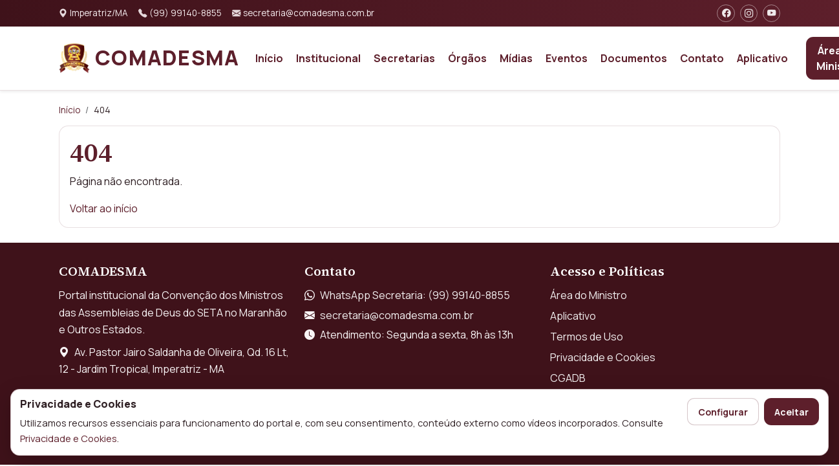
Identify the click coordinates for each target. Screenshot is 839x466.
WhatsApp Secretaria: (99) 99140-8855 (415, 295)
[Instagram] (749, 13)
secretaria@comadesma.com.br (397, 315)
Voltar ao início (104, 208)
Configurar (723, 412)
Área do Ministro (588, 295)
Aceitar (791, 412)
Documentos (633, 58)
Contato (702, 58)
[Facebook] (725, 13)
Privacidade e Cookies (68, 438)
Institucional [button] (328, 58)
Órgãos (467, 58)
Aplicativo (762, 58)
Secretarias (404, 58)
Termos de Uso (586, 336)
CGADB (568, 378)
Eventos (567, 58)
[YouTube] (771, 13)
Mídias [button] (516, 58)
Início (269, 58)
